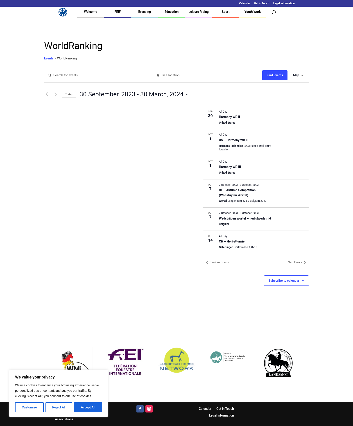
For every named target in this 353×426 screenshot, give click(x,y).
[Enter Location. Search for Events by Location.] (207, 75)
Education (172, 12)
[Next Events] (55, 94)
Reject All (59, 407)
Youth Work (252, 12)
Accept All (88, 407)
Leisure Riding (198, 12)
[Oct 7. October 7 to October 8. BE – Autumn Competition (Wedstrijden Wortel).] (256, 193)
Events (49, 58)
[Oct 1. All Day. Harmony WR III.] (256, 167)
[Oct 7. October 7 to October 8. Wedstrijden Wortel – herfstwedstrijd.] (256, 219)
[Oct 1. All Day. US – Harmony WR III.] (256, 142)
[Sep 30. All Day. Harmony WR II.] (256, 117)
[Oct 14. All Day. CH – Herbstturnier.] (256, 242)
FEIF (118, 12)
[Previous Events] (47, 94)
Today (68, 94)
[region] (58, 393)
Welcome (90, 12)
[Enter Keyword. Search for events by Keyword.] (98, 75)
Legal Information (284, 3)
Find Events (275, 75)
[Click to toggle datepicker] (133, 94)
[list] (256, 180)
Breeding (144, 12)
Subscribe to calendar (284, 280)
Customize (29, 407)
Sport (225, 12)
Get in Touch (261, 3)
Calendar (244, 3)
